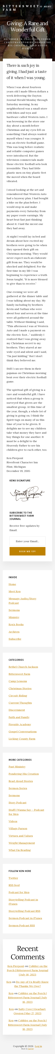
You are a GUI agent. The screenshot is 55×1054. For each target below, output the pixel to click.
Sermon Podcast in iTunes (25, 918)
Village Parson (18, 828)
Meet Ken (15, 591)
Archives (14, 631)
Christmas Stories (18, 42)
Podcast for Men (19, 892)
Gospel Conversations (23, 731)
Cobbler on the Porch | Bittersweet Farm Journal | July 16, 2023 (27, 970)
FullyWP (31, 1049)
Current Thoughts (20, 702)
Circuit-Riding (18, 695)
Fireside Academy (20, 724)
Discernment (17, 710)
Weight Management (22, 843)
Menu (47, 6)
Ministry (14, 617)
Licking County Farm (22, 738)
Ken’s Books (16, 624)
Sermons (14, 610)
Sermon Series (18, 788)
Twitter (13, 878)
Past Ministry (17, 766)
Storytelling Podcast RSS (24, 911)
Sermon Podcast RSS (22, 925)
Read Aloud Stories (21, 781)
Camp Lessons (18, 681)
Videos (13, 821)
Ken (8, 982)
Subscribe (15, 639)
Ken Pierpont (15, 966)
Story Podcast (17, 802)
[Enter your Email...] (27, 541)
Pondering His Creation (24, 773)
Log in (38, 1046)
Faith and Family (19, 717)
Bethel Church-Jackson (23, 666)
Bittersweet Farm (21, 7)
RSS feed (14, 885)
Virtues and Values (21, 835)
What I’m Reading (20, 850)
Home (12, 584)
